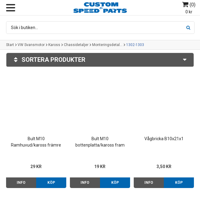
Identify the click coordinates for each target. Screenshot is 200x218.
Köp (51, 182)
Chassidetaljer (76, 45)
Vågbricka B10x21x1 (164, 138)
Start (10, 45)
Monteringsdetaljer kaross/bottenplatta (107, 45)
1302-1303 (135, 45)
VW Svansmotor (31, 45)
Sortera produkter (100, 60)
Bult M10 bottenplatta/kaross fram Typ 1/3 (100, 142)
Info (21, 182)
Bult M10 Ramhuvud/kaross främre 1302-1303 (36, 142)
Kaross (54, 45)
